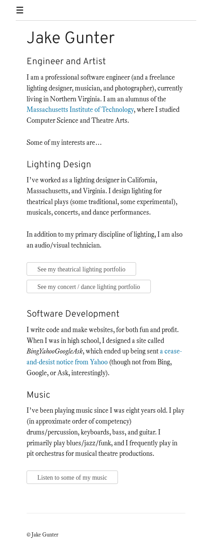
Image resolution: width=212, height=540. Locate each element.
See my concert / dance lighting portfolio (88, 286)
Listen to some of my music (72, 477)
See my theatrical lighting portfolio (81, 269)
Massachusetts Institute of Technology (80, 109)
